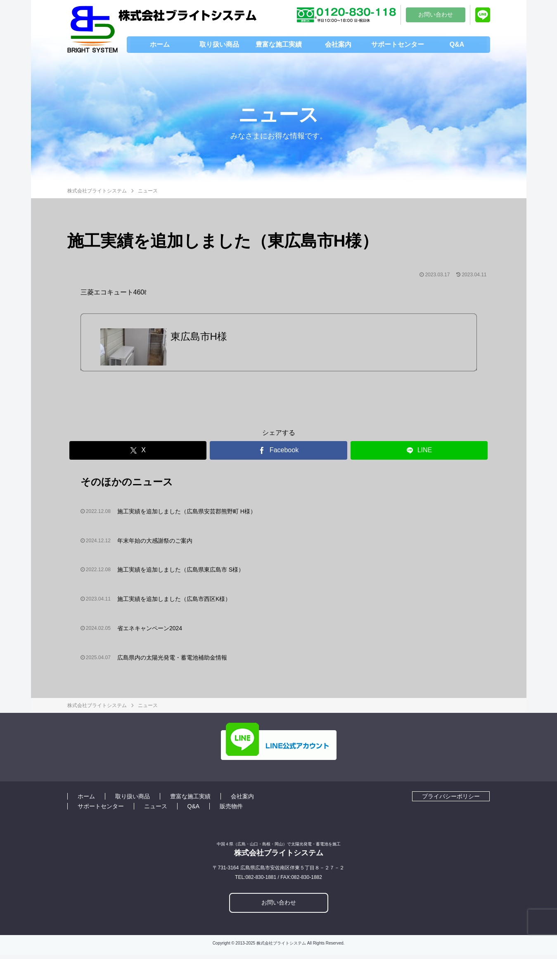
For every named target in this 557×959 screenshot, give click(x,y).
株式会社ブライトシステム (97, 191)
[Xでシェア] (138, 454)
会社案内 (242, 800)
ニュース (155, 810)
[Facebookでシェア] (278, 454)
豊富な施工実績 (190, 800)
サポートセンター (101, 810)
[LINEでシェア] (419, 454)
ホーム (86, 800)
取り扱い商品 (132, 800)
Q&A (193, 810)
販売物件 (231, 810)
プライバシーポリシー (451, 800)
